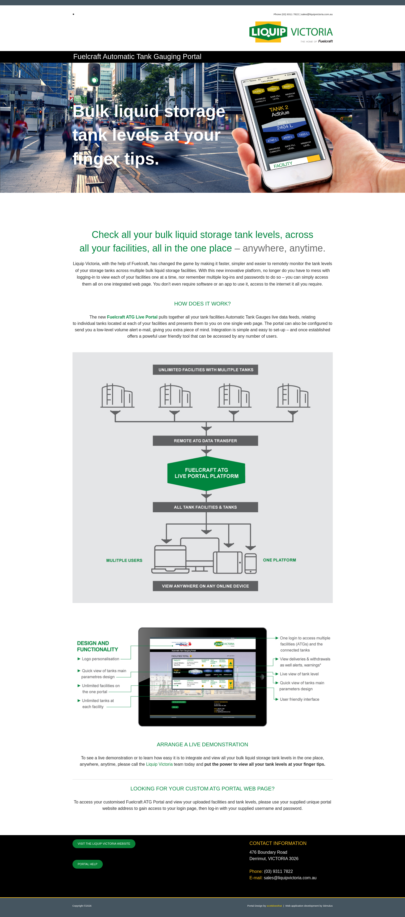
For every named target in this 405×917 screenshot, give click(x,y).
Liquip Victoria (159, 764)
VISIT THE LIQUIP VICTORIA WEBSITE (104, 843)
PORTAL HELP (87, 864)
